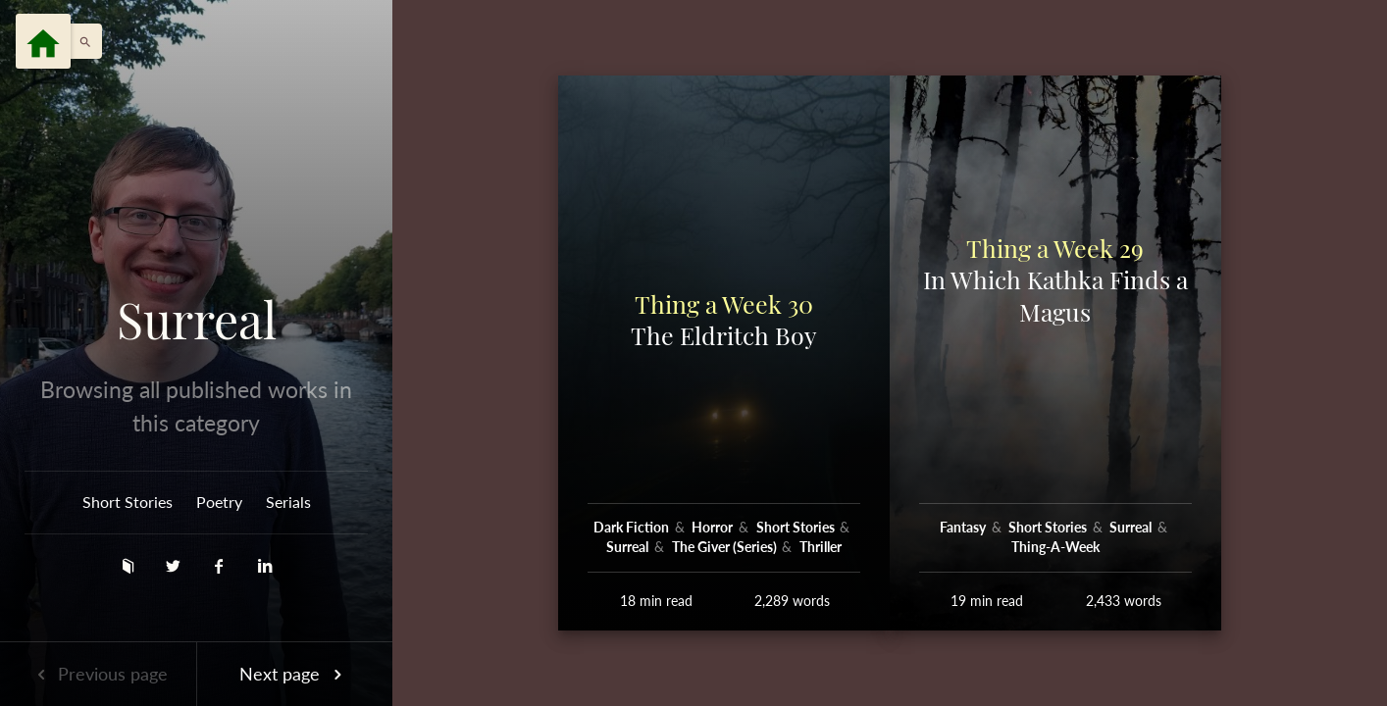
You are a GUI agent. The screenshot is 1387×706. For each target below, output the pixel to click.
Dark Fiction (632, 527)
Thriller (820, 546)
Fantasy (964, 527)
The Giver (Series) (726, 546)
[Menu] (43, 41)
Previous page (98, 673)
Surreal (197, 319)
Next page (294, 673)
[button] (80, 41)
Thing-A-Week (1055, 546)
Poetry (219, 501)
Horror (714, 527)
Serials (288, 501)
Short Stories (127, 501)
